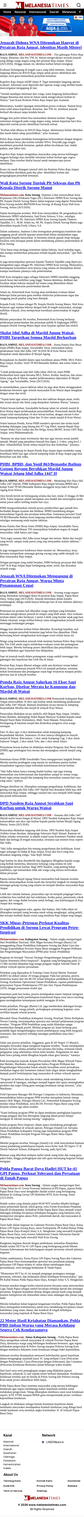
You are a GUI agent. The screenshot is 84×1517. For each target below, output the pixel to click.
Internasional (37, 12)
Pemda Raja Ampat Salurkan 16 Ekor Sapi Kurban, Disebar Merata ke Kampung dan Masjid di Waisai (38, 687)
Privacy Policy (45, 1487)
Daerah (54, 12)
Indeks (7, 1469)
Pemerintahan (12, 1465)
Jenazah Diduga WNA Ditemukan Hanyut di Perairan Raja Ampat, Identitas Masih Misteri (41, 45)
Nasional (20, 12)
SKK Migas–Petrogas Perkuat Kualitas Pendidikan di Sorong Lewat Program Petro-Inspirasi (39, 928)
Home (7, 12)
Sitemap (42, 1492)
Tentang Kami (12, 1482)
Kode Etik (8, 1487)
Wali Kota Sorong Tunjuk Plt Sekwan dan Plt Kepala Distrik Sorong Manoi (40, 186)
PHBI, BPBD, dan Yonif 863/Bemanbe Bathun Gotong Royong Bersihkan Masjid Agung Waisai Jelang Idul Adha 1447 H (40, 470)
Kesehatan (9, 1454)
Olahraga (9, 1458)
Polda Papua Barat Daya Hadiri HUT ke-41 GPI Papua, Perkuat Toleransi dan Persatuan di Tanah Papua (40, 1174)
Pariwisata (9, 1461)
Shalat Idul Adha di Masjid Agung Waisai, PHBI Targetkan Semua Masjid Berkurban (38, 336)
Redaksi (72, 1487)
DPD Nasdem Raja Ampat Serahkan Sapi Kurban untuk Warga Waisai (36, 806)
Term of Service (12, 1492)
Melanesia (69, 12)
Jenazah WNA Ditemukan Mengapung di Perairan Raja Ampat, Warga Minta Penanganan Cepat (36, 582)
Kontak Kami (44, 1482)
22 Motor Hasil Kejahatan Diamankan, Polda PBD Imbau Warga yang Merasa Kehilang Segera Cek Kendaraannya (40, 1326)
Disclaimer (74, 1482)
